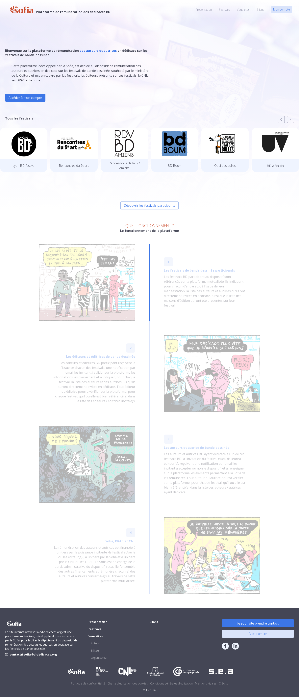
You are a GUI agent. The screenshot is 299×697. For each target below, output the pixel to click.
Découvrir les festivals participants (149, 205)
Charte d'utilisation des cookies (128, 683)
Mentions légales (205, 683)
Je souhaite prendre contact (258, 623)
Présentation (204, 10)
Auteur (95, 643)
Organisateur (99, 657)
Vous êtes (243, 10)
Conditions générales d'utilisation (171, 683)
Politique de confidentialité (88, 683)
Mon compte (281, 9)
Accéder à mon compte (25, 97)
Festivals (224, 10)
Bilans (260, 10)
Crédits (223, 683)
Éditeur (95, 650)
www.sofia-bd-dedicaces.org (43, 632)
